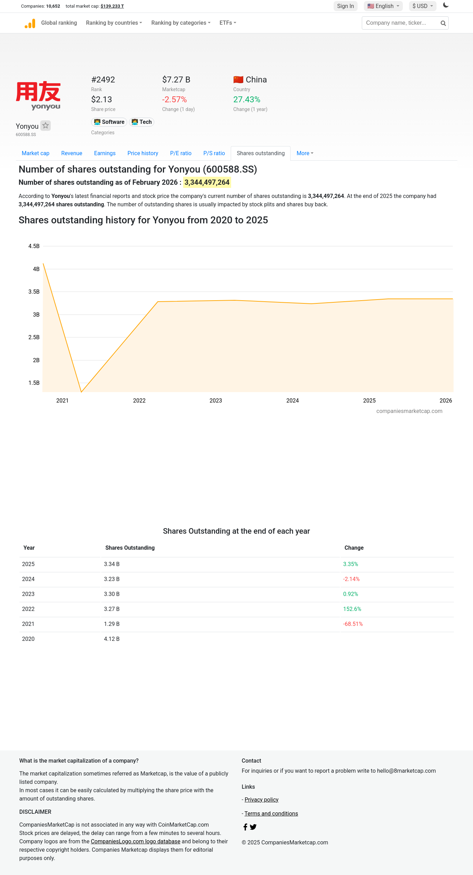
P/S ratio (214, 153)
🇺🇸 (381, 6)
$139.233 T (112, 6)
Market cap (36, 153)
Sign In (345, 6)
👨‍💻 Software (109, 122)
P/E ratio (180, 153)
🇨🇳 (250, 80)
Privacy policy (262, 799)
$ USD (421, 6)
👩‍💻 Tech (141, 122)
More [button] (302, 153)
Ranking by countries (112, 22)
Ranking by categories (178, 22)
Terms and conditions (271, 813)
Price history (143, 153)
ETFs (226, 22)
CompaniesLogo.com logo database (135, 841)
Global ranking (59, 22)
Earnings (105, 153)
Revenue (71, 153)
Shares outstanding (261, 153)
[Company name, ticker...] (405, 23)
